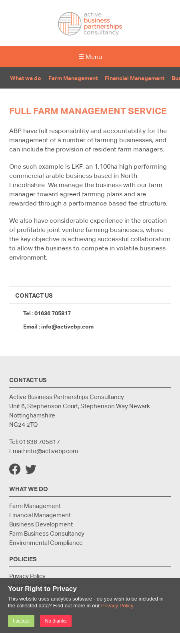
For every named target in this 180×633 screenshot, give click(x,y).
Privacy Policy (117, 606)
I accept (21, 621)
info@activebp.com (67, 326)
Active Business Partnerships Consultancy (90, 24)
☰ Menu (90, 56)
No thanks (55, 621)
